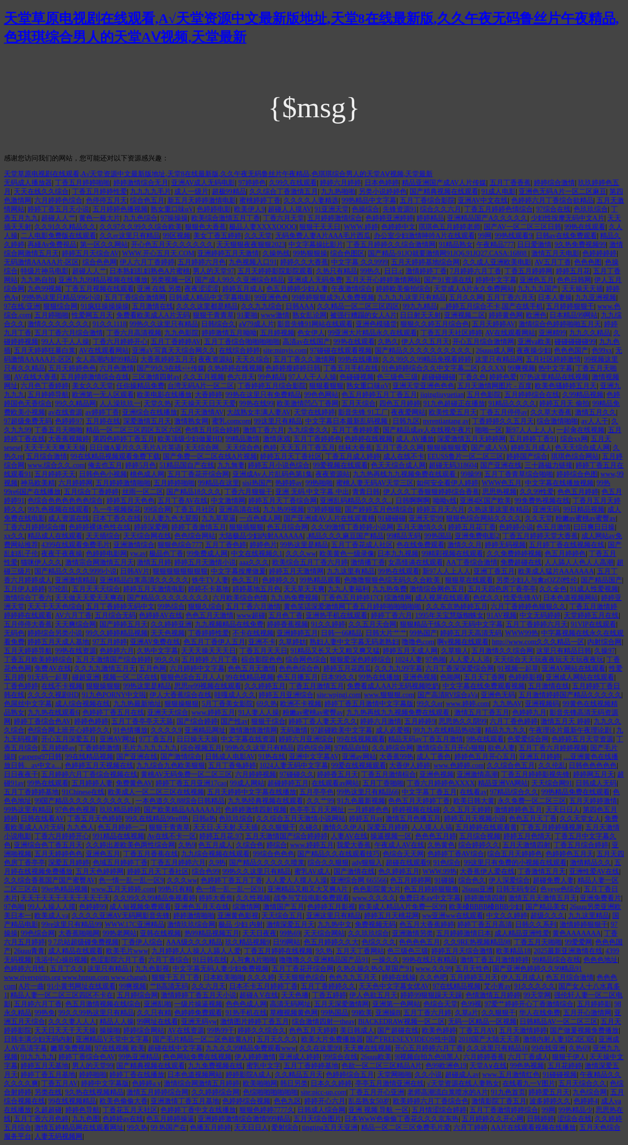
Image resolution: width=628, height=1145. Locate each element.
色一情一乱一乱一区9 (131, 880)
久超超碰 (48, 1110)
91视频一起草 (518, 668)
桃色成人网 (147, 474)
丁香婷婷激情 (99, 748)
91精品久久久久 (512, 403)
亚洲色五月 (537, 280)
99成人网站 (247, 783)
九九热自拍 (38, 280)
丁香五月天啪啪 (58, 430)
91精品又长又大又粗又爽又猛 (335, 650)
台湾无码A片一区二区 (200, 386)
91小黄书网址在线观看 (81, 986)
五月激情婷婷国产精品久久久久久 (570, 695)
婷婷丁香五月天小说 (58, 209)
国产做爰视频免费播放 (584, 1030)
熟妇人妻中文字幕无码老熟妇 (354, 642)
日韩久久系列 (535, 924)
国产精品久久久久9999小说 (75, 571)
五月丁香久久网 (399, 447)
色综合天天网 (403, 854)
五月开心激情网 (587, 1012)
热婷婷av (288, 483)
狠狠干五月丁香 (176, 977)
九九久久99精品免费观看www (251, 1048)
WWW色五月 (502, 483)
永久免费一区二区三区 (531, 801)
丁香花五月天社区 (130, 1110)
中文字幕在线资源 (248, 739)
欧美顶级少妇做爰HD (189, 438)
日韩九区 (406, 421)
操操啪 (110, 1030)
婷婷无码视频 (505, 544)
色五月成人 (215, 845)
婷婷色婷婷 (91, 721)
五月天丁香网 (484, 677)
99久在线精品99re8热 (157, 818)
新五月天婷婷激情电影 (201, 200)
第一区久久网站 (104, 244)
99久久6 (167, 659)
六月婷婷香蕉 (483, 1057)
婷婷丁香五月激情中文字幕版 (369, 703)
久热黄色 (441, 845)
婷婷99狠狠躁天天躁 (431, 995)
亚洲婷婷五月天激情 (228, 253)
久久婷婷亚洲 (171, 624)
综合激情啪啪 (557, 421)
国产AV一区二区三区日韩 (522, 227)
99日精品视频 (583, 509)
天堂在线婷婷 (314, 412)
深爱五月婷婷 (387, 827)
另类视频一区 (171, 280)
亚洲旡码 (546, 509)
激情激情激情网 (253, 730)
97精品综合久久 (514, 792)
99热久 (370, 271)
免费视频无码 (375, 924)
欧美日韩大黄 (474, 801)
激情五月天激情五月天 (542, 898)
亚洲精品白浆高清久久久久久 (144, 580)
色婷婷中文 (398, 227)
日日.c (393, 271)
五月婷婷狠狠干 (570, 306)
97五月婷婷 (110, 642)
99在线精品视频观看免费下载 (115, 456)
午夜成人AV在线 (399, 845)
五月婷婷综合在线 (531, 394)
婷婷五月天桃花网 (391, 915)
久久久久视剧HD (52, 695)
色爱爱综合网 (528, 739)
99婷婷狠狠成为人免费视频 (333, 297)
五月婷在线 (103, 421)
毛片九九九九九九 (150, 748)
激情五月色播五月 (413, 818)
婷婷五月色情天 (527, 836)
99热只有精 (175, 889)
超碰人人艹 (58, 218)
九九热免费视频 (294, 597)
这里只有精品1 (109, 968)
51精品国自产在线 (186, 465)
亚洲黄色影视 (238, 915)
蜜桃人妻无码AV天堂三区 (375, 483)
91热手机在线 (246, 1012)
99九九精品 (420, 306)
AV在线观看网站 (510, 333)
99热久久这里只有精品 (164, 324)
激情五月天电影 (555, 253)
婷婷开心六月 (324, 1101)
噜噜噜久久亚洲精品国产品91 (323, 959)
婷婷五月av (366, 818)
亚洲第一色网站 (396, 1004)
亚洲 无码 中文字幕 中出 (312, 491)
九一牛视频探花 (117, 509)
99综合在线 (340, 1057)
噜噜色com (418, 642)
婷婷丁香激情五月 (198, 527)
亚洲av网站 (359, 756)
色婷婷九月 (529, 712)
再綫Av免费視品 (52, 244)
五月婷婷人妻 (92, 783)
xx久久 (14, 536)
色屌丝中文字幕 (28, 703)
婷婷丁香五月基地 (48, 1074)
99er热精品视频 (64, 889)
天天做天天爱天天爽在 (89, 597)
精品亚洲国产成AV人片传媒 (444, 182)
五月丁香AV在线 (182, 500)
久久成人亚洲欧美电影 (497, 262)
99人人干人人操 (65, 341)
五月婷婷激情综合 (334, 218)
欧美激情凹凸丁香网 (308, 403)
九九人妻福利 (348, 589)
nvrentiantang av (446, 421)
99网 (485, 235)
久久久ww (301, 553)
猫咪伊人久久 (41, 562)
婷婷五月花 (573, 271)
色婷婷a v (146, 1083)
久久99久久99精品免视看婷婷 (426, 359)
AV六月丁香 (73, 615)
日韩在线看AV (42, 818)
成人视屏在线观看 (442, 597)
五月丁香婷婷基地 (31, 792)
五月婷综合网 (137, 995)
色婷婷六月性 (25, 968)
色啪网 (450, 677)
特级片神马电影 (45, 271)
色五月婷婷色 (565, 553)
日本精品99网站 (574, 315)
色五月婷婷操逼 (170, 1118)
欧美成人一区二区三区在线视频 (156, 792)
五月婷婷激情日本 (463, 933)
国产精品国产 (601, 580)
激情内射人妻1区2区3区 (559, 1039)
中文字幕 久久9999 (359, 262)
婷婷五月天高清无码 (471, 633)
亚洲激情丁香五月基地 (185, 1101)
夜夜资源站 (215, 359)
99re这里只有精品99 (71, 924)
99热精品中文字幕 (368, 200)
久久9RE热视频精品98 (477, 942)
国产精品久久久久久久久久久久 (424, 350)
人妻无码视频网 (58, 1136)
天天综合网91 (552, 783)
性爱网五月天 (92, 315)
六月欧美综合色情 (239, 597)
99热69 (290, 933)
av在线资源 (65, 412)
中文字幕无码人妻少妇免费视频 (221, 968)
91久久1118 (110, 324)
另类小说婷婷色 (383, 191)
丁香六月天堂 (283, 218)
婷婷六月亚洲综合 (306, 739)
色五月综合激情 (570, 977)
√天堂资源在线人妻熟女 (463, 1083)
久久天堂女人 (580, 818)
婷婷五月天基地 (45, 1065)
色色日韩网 (574, 280)
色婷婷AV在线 (160, 615)
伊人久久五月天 (425, 341)
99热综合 (171, 606)
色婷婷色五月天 (570, 854)
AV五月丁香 (553, 262)
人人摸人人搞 (431, 827)
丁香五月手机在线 (350, 368)
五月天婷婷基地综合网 (425, 262)
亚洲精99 (552, 333)
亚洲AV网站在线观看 (573, 668)
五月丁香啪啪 (383, 783)
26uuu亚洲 (477, 889)
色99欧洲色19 (446, 1065)
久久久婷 (261, 977)
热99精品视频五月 (211, 933)
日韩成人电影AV (230, 756)
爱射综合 (285, 1127)
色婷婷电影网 (106, 553)
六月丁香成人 (528, 1057)
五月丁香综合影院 (427, 200)
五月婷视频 (277, 333)
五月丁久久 (67, 968)
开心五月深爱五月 (68, 739)
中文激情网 (228, 500)
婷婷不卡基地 (208, 589)
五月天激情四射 (526, 845)
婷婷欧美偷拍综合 (403, 288)
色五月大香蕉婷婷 (426, 924)
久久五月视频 (203, 377)
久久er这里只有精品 (130, 235)
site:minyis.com (285, 350)
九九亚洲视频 (595, 297)
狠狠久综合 (205, 606)
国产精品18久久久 (193, 491)
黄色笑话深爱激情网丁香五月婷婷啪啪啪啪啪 (353, 606)
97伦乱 (58, 589)
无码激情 (294, 730)
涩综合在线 (574, 1118)
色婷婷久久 (279, 580)
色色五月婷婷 (578, 491)
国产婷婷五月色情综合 (379, 509)
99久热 (137, 1127)
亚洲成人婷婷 (299, 1057)
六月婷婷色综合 (58, 200)
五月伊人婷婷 (24, 589)
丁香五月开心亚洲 (376, 1092)
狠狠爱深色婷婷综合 (361, 659)
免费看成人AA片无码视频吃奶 (393, 686)
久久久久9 (166, 730)
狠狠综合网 (60, 306)
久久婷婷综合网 (215, 1092)
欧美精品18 (513, 951)
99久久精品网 (75, 403)
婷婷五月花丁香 (472, 527)
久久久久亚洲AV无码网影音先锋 (121, 915)
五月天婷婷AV (493, 324)
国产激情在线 (354, 871)
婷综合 (276, 845)
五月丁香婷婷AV (176, 341)
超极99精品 (229, 191)
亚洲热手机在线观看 (336, 615)
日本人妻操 (555, 297)
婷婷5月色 (140, 465)
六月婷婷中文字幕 (197, 668)
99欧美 (362, 1012)
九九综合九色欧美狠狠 (170, 765)
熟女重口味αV (172, 209)
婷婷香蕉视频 (287, 624)
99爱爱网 (578, 942)
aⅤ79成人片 (256, 324)
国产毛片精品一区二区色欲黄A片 (203, 1039)
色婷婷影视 (525, 677)
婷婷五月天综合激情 (462, 951)
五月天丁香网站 (360, 951)
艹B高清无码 (169, 986)
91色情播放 (130, 730)
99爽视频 (521, 368)
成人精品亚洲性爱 (522, 933)
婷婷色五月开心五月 (485, 756)
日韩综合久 (218, 324)
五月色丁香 (285, 615)
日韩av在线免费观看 (566, 235)
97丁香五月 (156, 739)
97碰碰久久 (297, 774)
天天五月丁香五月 (307, 447)
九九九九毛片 (150, 191)
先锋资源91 (400, 209)
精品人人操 (117, 1021)
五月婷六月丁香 (38, 1004)
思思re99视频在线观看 (207, 686)
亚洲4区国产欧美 (485, 500)
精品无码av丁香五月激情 (425, 739)
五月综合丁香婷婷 (91, 491)
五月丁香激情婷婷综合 (504, 1110)
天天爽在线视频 (367, 1048)
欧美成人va (51, 915)
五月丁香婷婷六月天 (537, 624)
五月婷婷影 (594, 1004)
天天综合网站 (324, 933)
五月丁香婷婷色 (317, 438)
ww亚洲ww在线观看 (452, 915)
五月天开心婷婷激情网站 (383, 280)
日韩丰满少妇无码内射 (38, 1039)
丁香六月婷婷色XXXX (440, 783)
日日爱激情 (534, 244)
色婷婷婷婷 (599, 253)
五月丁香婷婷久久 (328, 986)
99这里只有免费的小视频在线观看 (515, 862)
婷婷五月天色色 (130, 500)
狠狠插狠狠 (246, 527)
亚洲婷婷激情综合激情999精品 (244, 1118)
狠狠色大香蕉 (205, 227)
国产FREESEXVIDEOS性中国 (410, 1039)
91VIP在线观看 (593, 624)
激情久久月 (464, 544)
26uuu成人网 (495, 350)
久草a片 (466, 1012)
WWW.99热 (439, 871)
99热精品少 (575, 1110)
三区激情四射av (156, 377)
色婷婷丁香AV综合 (455, 854)
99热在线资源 (75, 650)
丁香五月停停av (503, 412)
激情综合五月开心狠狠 (450, 748)
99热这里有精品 (28, 809)
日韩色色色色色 (593, 765)
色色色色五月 (419, 942)
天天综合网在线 (147, 536)
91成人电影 (498, 191)
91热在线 (272, 756)
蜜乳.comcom (231, 421)
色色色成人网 (246, 1004)
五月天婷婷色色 (72, 368)
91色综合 (447, 862)
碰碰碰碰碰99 (575, 341)
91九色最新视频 (361, 801)
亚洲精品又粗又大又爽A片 (308, 889)
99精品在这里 (218, 483)
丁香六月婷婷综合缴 (35, 527)
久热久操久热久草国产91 (374, 968)
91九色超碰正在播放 (454, 403)
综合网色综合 (306, 659)
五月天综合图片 (317, 1118)
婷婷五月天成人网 (410, 650)
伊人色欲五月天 (373, 995)
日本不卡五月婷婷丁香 (263, 986)
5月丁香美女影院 (227, 703)
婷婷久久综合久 (261, 1030)
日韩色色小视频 (103, 474)
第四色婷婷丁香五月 (124, 438)
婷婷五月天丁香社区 (291, 456)
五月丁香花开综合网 (198, 474)
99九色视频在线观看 (58, 509)
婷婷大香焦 (216, 898)
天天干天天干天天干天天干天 (65, 898)
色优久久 (486, 597)
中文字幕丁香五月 (429, 792)
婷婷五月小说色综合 (279, 465)
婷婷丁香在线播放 (136, 1074)
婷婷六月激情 (380, 721)
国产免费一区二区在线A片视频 (210, 456)
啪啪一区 (488, 430)
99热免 (44, 1012)
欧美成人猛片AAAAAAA (556, 571)
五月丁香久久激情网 (304, 359)
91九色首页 (508, 1092)
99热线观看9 (513, 235)
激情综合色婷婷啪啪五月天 (560, 324)
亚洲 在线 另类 (159, 288)
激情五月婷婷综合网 (157, 1092)
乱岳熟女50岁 (369, 1101)
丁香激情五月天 (542, 871)
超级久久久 (547, 915)
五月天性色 (472, 968)
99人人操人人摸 (51, 907)
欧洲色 (536, 315)
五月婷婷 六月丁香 (210, 659)
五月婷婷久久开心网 (492, 1118)
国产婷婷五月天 (124, 624)
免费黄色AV (134, 783)
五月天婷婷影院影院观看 (275, 271)
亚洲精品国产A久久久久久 (487, 218)
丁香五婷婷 (329, 995)
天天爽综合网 (75, 624)
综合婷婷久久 (478, 845)
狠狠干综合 (268, 721)
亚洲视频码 (542, 703)
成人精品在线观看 (75, 951)
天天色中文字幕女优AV (394, 986)
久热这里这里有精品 (498, 509)
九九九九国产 (537, 288)
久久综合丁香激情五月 (283, 191)
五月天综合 (358, 403)
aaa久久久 (254, 562)
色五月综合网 (287, 527)
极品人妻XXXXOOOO (262, 227)
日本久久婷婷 (331, 1083)
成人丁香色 (434, 756)
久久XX (492, 368)
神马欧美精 (38, 483)
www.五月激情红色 (511, 1074)
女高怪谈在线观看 (415, 562)
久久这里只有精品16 (497, 1048)
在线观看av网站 (335, 783)
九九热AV (507, 703)
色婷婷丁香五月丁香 (231, 880)
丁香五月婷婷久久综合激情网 (391, 244)
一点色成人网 (260, 518)
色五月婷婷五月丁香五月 (379, 394)
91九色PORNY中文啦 (114, 695)
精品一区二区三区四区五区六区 (134, 430)
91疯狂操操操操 (105, 306)
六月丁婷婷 (470, 1127)
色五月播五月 (297, 677)
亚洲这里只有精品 (333, 915)
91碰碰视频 (560, 1074)
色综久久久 (379, 942)
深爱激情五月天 (147, 421)
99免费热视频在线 (542, 500)
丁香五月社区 (194, 509)
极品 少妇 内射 (240, 924)
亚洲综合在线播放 (149, 412)
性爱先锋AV (521, 597)
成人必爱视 (393, 730)
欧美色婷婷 (439, 1030)
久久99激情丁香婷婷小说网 (352, 527)
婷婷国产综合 (527, 456)
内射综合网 (604, 642)
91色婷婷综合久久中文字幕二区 (430, 368)
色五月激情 (553, 527)
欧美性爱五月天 (453, 412)
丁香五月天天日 (263, 650)
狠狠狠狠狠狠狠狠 (180, 571)
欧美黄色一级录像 (346, 553)
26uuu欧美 (376, 1057)
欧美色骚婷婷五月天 (566, 386)
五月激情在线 (152, 306)
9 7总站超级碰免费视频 (83, 942)
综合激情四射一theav (323, 1021)
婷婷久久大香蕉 (304, 262)
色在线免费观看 (420, 544)
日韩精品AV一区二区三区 (558, 1021)
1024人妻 (408, 659)
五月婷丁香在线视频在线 (566, 544)
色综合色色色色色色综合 (65, 500)
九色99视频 (44, 288)
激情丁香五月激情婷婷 (494, 959)
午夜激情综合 (351, 288)
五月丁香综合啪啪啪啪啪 (242, 341)
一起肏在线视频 (580, 430)
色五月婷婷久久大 (331, 942)
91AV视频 (501, 615)
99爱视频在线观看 (340, 465)
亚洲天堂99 (426, 518)
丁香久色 (472, 377)
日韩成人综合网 (321, 1110)
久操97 (604, 650)
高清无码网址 (290, 1004)
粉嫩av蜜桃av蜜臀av (585, 518)
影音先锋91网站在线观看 (315, 324)
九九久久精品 (589, 333)
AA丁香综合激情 (471, 562)
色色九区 (287, 1101)
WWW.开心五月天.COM (158, 253)
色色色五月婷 (435, 836)
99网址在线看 (157, 1021)
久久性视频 (253, 898)
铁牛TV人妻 (210, 580)
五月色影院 (484, 394)
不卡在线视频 (253, 633)
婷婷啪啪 (92, 1074)
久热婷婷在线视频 (235, 368)
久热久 (388, 341)
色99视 (471, 1004)
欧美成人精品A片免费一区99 (402, 907)
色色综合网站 (194, 536)
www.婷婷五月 (213, 712)
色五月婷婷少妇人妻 (297, 288)
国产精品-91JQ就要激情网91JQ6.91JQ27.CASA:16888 (448, 253)
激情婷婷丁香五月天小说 (198, 995)
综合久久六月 (440, 209)
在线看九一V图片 (528, 1083)
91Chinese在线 (83, 792)
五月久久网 (466, 297)
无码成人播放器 (28, 182)
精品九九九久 (505, 730)
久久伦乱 (552, 765)
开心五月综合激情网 (483, 341)
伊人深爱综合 (509, 880)
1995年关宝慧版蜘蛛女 (449, 615)
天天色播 (295, 995)
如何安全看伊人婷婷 (447, 483)
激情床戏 (276, 438)
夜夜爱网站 (408, 412)
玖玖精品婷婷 (120, 809)
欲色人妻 (501, 748)
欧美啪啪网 (260, 1083)
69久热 (267, 703)
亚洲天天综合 (167, 712)
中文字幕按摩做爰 (238, 571)
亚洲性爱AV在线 (594, 871)
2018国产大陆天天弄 (489, 1039)
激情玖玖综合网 (191, 924)
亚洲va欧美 (534, 341)
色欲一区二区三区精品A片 (381, 1065)
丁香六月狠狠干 (248, 491)
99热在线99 (256, 403)
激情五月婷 (154, 562)
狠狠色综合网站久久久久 (484, 518)
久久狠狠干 (279, 827)
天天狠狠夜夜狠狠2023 (250, 244)
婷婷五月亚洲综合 (286, 695)
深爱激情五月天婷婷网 (471, 438)
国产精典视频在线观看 (444, 191)
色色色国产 (571, 350)
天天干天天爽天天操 (55, 447)
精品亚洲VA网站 (503, 783)
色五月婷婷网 (410, 880)
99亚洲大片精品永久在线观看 (372, 333)
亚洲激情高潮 (477, 774)
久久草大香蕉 (551, 412)
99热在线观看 (584, 227)
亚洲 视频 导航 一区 (378, 1110)
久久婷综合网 (392, 748)
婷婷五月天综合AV (90, 253)
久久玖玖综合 (368, 933)
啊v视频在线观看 (463, 642)
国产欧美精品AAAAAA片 (183, 809)
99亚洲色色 (271, 297)
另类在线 (48, 1092)
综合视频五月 (201, 748)
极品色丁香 (166, 553)
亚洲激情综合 (134, 544)
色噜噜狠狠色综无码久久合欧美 (393, 580)
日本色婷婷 (382, 182)
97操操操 (174, 218)
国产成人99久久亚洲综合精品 (239, 280)
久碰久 (309, 827)
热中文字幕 (555, 368)
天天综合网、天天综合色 (222, 447)
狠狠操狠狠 (103, 686)
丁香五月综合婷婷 (580, 845)
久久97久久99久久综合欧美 (141, 227)
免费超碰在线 (521, 562)
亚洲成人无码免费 (315, 280)
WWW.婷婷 (361, 227)
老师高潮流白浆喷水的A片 (447, 1092)
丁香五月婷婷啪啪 (82, 182)
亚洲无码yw (199, 1021)
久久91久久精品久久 (65, 227)
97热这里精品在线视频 (554, 377)
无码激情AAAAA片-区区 (41, 262)
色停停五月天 (106, 200)
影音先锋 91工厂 (363, 412)
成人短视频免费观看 (140, 907)
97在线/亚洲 (22, 306)
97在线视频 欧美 (120, 1048)
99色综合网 (38, 933)
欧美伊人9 (249, 209)
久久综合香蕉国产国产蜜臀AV (49, 880)
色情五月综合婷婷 (212, 430)
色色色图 (588, 262)
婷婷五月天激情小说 (205, 562)
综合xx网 (574, 438)
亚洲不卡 (262, 642)
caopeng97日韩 (40, 756)
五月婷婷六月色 (202, 262)
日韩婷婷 (540, 1118)
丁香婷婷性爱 (208, 633)
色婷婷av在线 (123, 1118)
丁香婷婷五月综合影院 (271, 386)
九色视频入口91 (253, 262)
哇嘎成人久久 (235, 695)
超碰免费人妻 (553, 880)
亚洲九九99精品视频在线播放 (103, 280)
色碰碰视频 (357, 377)
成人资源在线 (68, 518)
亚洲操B (387, 1012)
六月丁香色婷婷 (514, 721)
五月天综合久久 (582, 1083)
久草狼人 (455, 650)
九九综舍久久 (308, 430)
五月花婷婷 (565, 1065)
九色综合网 (590, 1092)
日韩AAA (300, 306)
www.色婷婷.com (459, 765)
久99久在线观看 (293, 182)
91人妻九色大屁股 (171, 518)
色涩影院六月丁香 (117, 959)
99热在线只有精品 (429, 959)
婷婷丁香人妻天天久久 (322, 721)
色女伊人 (311, 333)
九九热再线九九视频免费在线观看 (405, 474)
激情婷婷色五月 (518, 809)
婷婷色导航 (82, 1110)
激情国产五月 (283, 907)
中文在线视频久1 (257, 553)
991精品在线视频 (118, 836)
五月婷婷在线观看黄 (486, 827)
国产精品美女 (546, 907)
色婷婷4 (586, 1101)
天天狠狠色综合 (302, 977)
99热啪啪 (319, 483)
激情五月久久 (595, 412)
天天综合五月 (282, 915)
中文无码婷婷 (540, 615)
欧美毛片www (127, 951)
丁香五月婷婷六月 (178, 862)
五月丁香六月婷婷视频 (553, 748)
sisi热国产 (257, 483)
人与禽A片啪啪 (253, 959)
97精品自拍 (351, 748)
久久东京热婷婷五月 (457, 606)
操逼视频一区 (391, 836)
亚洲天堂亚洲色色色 (423, 386)
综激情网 (398, 597)
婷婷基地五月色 (257, 589)
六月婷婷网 (75, 483)
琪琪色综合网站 (575, 456)
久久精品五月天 (299, 1074)
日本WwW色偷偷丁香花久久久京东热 (401, 1118)
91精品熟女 (456, 244)
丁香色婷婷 (21, 686)
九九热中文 (334, 924)
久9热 (217, 862)
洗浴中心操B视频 (60, 959)
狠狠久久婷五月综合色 (434, 324)
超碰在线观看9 (408, 862)
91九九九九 (38, 1057)
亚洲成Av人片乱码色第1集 (273, 474)
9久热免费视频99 (580, 244)
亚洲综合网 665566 (358, 880)
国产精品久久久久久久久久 (168, 597)
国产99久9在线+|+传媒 (171, 368)
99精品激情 (242, 438)
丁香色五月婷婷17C (351, 597)
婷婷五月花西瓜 (347, 668)
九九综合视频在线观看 (215, 854)
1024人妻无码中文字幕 (294, 765)
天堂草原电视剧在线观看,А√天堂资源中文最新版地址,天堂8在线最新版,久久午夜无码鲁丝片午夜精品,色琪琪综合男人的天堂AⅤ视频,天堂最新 (218, 174)
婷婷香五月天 (337, 774)
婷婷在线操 (399, 977)
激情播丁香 (368, 562)
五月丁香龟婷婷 (232, 765)
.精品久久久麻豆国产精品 (345, 536)
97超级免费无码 (28, 421)
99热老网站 (120, 933)
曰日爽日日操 (594, 527)
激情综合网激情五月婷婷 (201, 1083)
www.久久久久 (374, 898)
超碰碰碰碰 (438, 377)
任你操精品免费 (140, 386)
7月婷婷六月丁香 (475, 271)
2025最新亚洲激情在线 (568, 951)
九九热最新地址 (137, 703)
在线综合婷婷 (239, 350)
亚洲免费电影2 (477, 536)
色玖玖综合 (591, 209)
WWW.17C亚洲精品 (134, 924)
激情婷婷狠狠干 (584, 924)
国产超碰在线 (398, 1030)
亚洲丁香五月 (494, 571)
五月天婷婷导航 (28, 650)
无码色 (14, 633)
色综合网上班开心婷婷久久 (68, 730)
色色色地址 (600, 959)
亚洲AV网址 (118, 739)
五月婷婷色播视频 (120, 209)
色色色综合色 (299, 668)
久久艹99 (320, 801)
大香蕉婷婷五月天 (167, 359)
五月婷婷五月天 (474, 977)
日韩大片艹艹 (386, 633)
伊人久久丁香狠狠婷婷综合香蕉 (431, 491)
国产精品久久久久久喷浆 (267, 862)
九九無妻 (231, 465)
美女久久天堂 (92, 386)
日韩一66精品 (341, 633)
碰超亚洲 (86, 677)
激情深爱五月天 (290, 924)
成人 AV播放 (415, 438)
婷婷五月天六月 (441, 509)
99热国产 (423, 633)
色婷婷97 (68, 421)
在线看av (473, 792)
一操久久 (385, 959)
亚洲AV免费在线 (155, 642)
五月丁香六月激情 (253, 606)
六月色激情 (117, 368)
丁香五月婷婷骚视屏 (551, 827)
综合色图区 (347, 253)
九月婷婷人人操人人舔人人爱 (196, 951)
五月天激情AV (202, 412)
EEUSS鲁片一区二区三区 (465, 456)
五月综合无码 (115, 615)
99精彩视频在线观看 (452, 553)
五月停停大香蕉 (28, 624)
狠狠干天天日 (319, 227)
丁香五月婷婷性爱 (99, 191)
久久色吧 (433, 977)
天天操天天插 (582, 288)
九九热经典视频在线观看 (265, 801)
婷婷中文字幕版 (105, 1083)
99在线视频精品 (72, 1101)
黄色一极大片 (99, 218)
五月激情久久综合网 (502, 650)
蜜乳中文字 (263, 1065)
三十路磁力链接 (548, 465)
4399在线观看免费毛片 (75, 544)
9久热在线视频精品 (94, 1092)
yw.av (138, 553)
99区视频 (176, 235)
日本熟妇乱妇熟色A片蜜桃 (149, 271)
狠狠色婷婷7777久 (266, 1110)
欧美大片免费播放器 (332, 1039)
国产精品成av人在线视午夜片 (427, 430)
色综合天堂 (440, 1004)
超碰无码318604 (453, 465)
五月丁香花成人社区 (362, 544)
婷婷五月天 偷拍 (564, 403)
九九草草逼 (219, 518)
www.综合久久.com (56, 465)
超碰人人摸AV (289, 209)
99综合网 (157, 509)
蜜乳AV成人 (312, 871)
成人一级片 (191, 191)
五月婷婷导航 (48, 394)
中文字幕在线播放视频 (559, 483)
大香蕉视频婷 (68, 438)
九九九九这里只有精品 (411, 297)
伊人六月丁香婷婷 (147, 262)
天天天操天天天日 (208, 650)
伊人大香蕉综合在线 (180, 695)
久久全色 (553, 589)
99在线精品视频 (250, 677)
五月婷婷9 (419, 721)
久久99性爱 (537, 491)
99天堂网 (537, 995)
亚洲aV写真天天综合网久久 (173, 350)
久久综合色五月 (511, 765)
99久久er (430, 703)
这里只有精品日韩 (563, 650)
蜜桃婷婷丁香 (260, 200)
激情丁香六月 (263, 430)
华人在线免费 (539, 1012)
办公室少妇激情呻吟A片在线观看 (424, 235)
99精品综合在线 (556, 959)
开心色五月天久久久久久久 (172, 244)
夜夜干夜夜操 (61, 553)
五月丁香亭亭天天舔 (142, 721)
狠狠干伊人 (569, 1057)
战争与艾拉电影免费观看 (311, 898)
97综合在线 (553, 209)
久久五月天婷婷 (467, 809)
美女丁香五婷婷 (217, 235)
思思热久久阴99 (463, 721)
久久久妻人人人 (72, 1021)
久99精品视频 (582, 394)
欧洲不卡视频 (300, 703)
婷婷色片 (263, 544)
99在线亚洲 (548, 1048)
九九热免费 (389, 589)
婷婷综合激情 (554, 182)
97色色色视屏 (75, 809)
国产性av (234, 721)
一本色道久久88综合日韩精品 (180, 801)
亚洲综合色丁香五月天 (48, 845)
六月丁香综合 (168, 959)
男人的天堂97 (213, 271)
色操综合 (365, 209)
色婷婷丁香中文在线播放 (198, 1110)
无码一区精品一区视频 (482, 1021)
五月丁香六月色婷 (41, 1118)
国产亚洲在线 (501, 465)
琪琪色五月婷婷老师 (449, 227)
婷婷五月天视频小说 (475, 818)
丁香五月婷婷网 (528, 271)
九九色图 (86, 1118)
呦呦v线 (445, 500)
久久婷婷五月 (265, 686)
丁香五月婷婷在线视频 (278, 951)
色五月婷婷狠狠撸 (431, 889)
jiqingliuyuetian (442, 394)
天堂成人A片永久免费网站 (474, 288)
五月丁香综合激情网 (135, 297)
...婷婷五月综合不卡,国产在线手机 (491, 306)
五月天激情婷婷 (523, 1030)
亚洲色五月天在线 (201, 907)
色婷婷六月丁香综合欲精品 (552, 200)
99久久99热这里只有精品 (96, 1012)
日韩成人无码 (596, 783)
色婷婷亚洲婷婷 (390, 218)
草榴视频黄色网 (294, 1012)
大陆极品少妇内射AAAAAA (261, 536)
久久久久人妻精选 (311, 200)
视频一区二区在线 (130, 677)
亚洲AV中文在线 (483, 200)
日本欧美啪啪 (223, 977)
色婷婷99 (92, 907)
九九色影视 (152, 968)
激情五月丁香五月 (481, 712)
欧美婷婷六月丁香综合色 (431, 1101)
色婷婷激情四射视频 (256, 809)
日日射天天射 (420, 315)
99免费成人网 (207, 553)
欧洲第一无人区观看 (103, 394)
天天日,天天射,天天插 (225, 827)
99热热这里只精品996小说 (61, 297)
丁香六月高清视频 (133, 333)
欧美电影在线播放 (164, 394)
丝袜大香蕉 (355, 447)
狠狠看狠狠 (326, 386)
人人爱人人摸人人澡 (296, 880)
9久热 (324, 951)
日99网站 (286, 942)
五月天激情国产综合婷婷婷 (286, 836)
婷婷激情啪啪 (193, 915)
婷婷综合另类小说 (54, 633)
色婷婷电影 (214, 209)
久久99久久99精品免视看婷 (154, 898)
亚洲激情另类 (412, 933)
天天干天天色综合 (54, 606)
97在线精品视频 (457, 986)
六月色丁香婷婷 (45, 386)
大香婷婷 (208, 394)
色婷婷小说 (516, 527)
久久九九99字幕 (398, 668)
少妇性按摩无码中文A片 (567, 218)
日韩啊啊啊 (412, 500)
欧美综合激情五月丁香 (225, 218)
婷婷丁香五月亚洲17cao (191, 783)
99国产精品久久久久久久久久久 (83, 801)
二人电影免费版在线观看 (58, 235)
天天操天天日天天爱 (205, 403)
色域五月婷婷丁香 (120, 862)
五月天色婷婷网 (100, 871)
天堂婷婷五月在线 (591, 615)
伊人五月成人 (521, 977)
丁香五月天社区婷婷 (451, 333)
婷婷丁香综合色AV (42, 721)
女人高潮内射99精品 (106, 359)
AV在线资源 (185, 1030)
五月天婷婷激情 (593, 801)
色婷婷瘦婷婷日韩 (292, 368)
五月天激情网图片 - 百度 (494, 386)
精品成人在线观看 (54, 536)
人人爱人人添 (469, 659)
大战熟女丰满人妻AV (258, 412)
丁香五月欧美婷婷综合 (38, 659)
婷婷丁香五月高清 (484, 924)
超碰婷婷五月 (288, 783)
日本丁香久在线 (117, 518)
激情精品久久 (590, 862)
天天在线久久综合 (41, 191)
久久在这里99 (319, 1048)
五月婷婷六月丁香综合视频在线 (89, 774)
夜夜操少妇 (534, 350)
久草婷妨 (292, 642)
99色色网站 (321, 394)
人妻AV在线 (349, 836)
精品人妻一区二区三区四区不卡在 (61, 995)
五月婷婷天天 (55, 474)
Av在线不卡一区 (171, 836)
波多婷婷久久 (550, 1101)
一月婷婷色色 (368, 809)
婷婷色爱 (503, 377)
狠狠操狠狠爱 (447, 447)
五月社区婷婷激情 (553, 359)
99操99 (471, 474)
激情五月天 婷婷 (566, 721)
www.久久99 (434, 968)
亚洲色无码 (498, 695)
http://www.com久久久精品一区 (538, 642)
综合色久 (472, 880)
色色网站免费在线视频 (197, 1057)
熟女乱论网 (309, 315)
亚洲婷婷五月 (297, 633)
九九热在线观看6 (53, 712)
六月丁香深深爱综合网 (459, 668)
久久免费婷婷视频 (514, 553)
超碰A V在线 (258, 995)
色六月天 (241, 377)
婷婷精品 (430, 218)
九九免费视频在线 (215, 1065)
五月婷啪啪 (51, 315)
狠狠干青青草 (213, 315)
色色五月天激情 (209, 615)
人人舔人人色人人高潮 (579, 562)
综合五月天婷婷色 (514, 854)
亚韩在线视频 (160, 933)
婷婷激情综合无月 (140, 182)
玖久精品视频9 (247, 942)
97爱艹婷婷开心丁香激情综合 (529, 1004)
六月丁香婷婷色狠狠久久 (528, 606)
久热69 (579, 1048)
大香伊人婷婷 (409, 765)
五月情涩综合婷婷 (439, 1110)
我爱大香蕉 (354, 845)
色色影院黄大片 (377, 889)
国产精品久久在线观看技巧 (338, 854)
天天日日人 (563, 809)
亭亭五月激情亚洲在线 (389, 1083)
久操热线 (276, 253)
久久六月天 (208, 986)
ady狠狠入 (367, 862)
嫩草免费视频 (71, 1048)
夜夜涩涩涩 (201, 288)
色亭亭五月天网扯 (316, 809)
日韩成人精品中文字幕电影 (210, 297)
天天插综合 (103, 536)
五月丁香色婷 (225, 544)
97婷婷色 (252, 182)
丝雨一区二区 (142, 491)
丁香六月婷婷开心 (120, 341)
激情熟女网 (191, 421)
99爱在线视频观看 (358, 765)
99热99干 (221, 1030)
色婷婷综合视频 (246, 1101)
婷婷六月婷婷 (340, 182)
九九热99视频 (283, 509)
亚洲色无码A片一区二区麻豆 (562, 191)
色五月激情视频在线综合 (103, 1004)
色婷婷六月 (117, 650)
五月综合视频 (479, 836)
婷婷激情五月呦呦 (229, 333)
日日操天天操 (197, 739)
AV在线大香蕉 (35, 377)
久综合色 (249, 845)
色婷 (270, 447)
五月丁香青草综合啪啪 (518, 474)
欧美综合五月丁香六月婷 (310, 562)
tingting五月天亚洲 (330, 1127)
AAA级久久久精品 (194, 942)
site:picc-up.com (323, 1092)
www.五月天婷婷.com (123, 889)
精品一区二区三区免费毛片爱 (405, 1127)
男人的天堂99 (92, 1065)
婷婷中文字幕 (496, 280)
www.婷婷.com (468, 703)
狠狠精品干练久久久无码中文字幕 (451, 624)
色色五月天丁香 (533, 818)
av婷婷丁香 (102, 412)
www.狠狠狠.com (389, 695)
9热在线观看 (485, 739)
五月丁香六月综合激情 (68, 333)
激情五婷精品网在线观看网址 (79, 1127)
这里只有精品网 (499, 359)
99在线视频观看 (361, 739)
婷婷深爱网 (151, 527)
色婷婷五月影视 (331, 907)
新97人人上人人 (529, 430)
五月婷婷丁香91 (533, 438)
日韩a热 (204, 818)
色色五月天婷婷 (313, 1030)
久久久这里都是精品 (207, 306)
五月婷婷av (58, 748)
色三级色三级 (397, 377)
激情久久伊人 (343, 827)
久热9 (186, 845)
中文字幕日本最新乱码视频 (347, 421)
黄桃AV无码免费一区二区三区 (186, 774)
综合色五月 (147, 200)
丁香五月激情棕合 (388, 774)
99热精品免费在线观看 (575, 792)
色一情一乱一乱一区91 (230, 889)
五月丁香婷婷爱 (356, 430)
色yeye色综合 (560, 889)
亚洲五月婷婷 (539, 756)
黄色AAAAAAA (576, 933)
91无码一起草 (48, 677)
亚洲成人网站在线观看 (580, 677)
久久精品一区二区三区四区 (358, 306)
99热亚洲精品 (138, 1057)
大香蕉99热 (396, 756)
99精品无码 (404, 536)
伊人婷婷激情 (255, 1057)
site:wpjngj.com (339, 695)
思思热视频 (499, 491)
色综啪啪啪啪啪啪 (270, 1092)
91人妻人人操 (258, 712)
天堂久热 (157, 403)
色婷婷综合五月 (350, 1074)
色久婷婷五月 (398, 871)
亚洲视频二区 (464, 315)
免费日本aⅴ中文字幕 (430, 898)
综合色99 (205, 871)
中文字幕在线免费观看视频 (484, 686)
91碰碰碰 (392, 518)
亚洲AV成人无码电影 (203, 182)
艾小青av (497, 986)
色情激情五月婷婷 (493, 995)
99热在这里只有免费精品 (263, 394)
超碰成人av (462, 1074)
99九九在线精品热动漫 (447, 730)
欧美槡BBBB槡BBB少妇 (485, 907)
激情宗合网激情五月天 (99, 562)
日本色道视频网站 (570, 597)
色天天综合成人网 (582, 447)
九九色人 (80, 827)
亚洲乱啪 (157, 1004)
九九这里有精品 (351, 571)
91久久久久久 (534, 986)
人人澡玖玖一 (120, 403)
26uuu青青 (29, 951)
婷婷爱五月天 (549, 1092)
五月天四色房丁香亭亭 (502, 589)
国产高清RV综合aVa (448, 695)
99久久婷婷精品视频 (117, 633)
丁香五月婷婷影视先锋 (535, 774)
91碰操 (444, 880)
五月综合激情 (46, 456)
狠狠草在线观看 (469, 580)
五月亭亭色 (316, 792)
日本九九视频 (398, 553)
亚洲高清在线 (239, 509)
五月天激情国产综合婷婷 (113, 659)
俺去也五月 (105, 465)
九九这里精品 (588, 915)
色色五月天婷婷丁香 (419, 801)
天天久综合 (253, 359)
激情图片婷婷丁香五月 (254, 1021)
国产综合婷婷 (197, 721)
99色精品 (272, 377)
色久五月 (245, 580)
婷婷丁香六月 (391, 615)
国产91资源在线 (448, 280)
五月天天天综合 (96, 589)
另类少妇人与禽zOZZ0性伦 (536, 580)
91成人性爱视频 (594, 589)
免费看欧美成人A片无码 (153, 315)
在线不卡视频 (61, 686)
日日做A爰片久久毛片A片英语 (135, 447)
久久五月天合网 (372, 624)
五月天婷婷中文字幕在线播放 (251, 792)
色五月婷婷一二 (122, 827)
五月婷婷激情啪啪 (123, 483)
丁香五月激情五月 (316, 686)
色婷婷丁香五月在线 (113, 712)
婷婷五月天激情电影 (154, 589)
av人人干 (594, 421)
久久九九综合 (261, 306)
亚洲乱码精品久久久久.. (356, 500)
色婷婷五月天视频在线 (99, 765)
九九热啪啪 (338, 191)
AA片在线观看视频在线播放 (533, 1127)
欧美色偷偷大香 (124, 1101)
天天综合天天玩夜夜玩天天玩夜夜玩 (548, 659)
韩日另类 (294, 1083)
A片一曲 (31, 986)
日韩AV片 (135, 571)
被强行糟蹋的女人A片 (363, 315)
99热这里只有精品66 (368, 792)
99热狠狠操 (310, 253)
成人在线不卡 (403, 456)
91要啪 (247, 315)
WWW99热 (521, 633)
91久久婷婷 (328, 624)
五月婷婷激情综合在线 (94, 377)
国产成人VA (489, 447)
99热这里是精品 (304, 544)
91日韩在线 (210, 959)
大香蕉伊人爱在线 (487, 871)
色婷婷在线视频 (368, 438)
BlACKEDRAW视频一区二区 (401, 1021)
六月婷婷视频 (255, 774)
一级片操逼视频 (198, 1004)
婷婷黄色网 (506, 315)
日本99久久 (338, 677)
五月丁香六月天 (511, 297)
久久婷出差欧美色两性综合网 (130, 845)
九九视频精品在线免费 (229, 624)
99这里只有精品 (278, 421)
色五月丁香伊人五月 (214, 642)
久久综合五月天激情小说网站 (300, 818)
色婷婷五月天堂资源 (582, 739)
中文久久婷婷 (506, 915)
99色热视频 (527, 1065)
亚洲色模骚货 (376, 324)
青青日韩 (366, 491)
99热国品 (438, 536)
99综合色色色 (273, 854)
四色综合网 (314, 748)
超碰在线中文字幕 (175, 1048)
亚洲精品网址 (205, 730)
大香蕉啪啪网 (79, 933)
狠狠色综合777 (179, 544)
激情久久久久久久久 (58, 324)
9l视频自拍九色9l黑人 (427, 1057)
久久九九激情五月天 (105, 668)
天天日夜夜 (259, 933)
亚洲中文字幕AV (314, 756)
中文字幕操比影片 (315, 244)
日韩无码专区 (516, 889)
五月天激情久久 (420, 527)
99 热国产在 (169, 1127)
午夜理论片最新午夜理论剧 (571, 730)
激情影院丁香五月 (498, 1101)
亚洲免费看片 (600, 898)
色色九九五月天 (354, 977)
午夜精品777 (495, 244)
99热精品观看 (320, 580)
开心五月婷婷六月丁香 (428, 1048)
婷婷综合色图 (577, 474)
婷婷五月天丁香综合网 (282, 500)
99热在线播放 (358, 359)
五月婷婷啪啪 (174, 483)
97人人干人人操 (312, 377)
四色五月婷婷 (399, 403)
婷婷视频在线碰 (416, 809)
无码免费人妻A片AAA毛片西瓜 (322, 235)
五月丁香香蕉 (510, 182)
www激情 (275, 315)
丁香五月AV (477, 1030)
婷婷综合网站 (143, 1030)
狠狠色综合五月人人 (191, 677)
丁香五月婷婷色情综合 (498, 209)
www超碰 (250, 615)
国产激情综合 (181, 756)
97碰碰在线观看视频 (341, 350)
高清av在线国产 (306, 341)
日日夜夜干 (21, 774)
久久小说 (428, 1074)
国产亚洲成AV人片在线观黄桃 (329, 518)
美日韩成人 (357, 1030)
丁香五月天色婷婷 (94, 818)
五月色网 (152, 668)
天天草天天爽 (304, 589)
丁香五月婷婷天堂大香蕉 (540, 536)
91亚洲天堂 (331, 209)
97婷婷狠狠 (324, 509)
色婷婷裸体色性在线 (100, 527)
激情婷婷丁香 (426, 271)
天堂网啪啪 (394, 1074)
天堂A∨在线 (488, 1065)
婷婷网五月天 (593, 774)
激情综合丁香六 (28, 597)
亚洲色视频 (420, 677)
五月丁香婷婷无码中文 (120, 606)
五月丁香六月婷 (427, 1012)
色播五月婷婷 (210, 1127)
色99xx (602, 350)
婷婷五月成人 (242, 288)
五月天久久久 (277, 1039)
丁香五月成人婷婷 (352, 456)
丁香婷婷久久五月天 (503, 421)
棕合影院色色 (262, 659)
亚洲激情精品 (75, 580)
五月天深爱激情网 (341, 1004)
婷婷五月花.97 (220, 836)
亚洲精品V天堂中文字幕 (112, 1039)
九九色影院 (181, 333)
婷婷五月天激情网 (296, 571)
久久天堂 (258, 235)
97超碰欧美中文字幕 (341, 730)
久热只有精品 (336, 271)
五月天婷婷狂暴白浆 (45, 350)
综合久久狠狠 (328, 862)
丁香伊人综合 (142, 942)
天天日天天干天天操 (65, 1030)
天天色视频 (168, 633)
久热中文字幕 (157, 650)
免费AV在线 (52, 668)
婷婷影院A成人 (249, 1074)
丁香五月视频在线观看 (99, 288)
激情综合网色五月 (437, 589)
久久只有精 (154, 1012)
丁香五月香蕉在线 (150, 854)
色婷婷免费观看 (198, 1012)
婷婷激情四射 (484, 898)
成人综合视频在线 (82, 703)
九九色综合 (140, 218)
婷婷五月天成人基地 (58, 642)
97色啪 (435, 659)
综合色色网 (99, 262)
